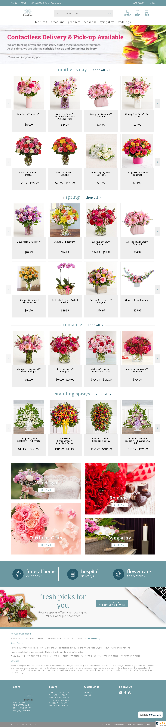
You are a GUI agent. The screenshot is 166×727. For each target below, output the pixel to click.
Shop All (99, 70)
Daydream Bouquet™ (29, 241)
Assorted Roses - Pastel (28, 173)
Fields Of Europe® (65, 241)
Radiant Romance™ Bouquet (137, 370)
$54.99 (101, 183)
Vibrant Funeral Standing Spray (101, 439)
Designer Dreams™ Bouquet (101, 115)
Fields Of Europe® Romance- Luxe (101, 370)
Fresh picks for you (63, 605)
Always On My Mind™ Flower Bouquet (28, 370)
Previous (8, 103)
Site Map (149, 725)
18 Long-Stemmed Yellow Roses (28, 301)
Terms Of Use (105, 725)
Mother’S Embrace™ (28, 114)
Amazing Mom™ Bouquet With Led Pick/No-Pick (65, 116)
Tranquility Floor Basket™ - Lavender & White (137, 441)
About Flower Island (21, 633)
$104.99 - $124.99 (28, 449)
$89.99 (65, 310)
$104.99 (137, 379)
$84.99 (29, 124)
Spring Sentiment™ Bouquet (101, 301)
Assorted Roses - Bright (65, 173)
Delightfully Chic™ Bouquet (137, 173)
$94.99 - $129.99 (29, 183)
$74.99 (101, 124)
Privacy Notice (118, 725)
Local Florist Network (135, 725)
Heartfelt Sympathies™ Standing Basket (64, 441)
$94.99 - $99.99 (101, 252)
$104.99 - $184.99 (65, 449)
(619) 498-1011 (21, 3)
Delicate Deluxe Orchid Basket (65, 301)
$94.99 (29, 310)
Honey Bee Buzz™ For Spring (137, 115)
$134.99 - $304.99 (101, 449)
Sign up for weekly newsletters (112, 604)
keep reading (94, 638)
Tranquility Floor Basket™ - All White (28, 439)
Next (157, 103)
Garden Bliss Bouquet (137, 300)
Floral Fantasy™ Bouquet (101, 242)
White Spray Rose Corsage (101, 173)
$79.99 (137, 124)
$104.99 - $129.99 (101, 379)
